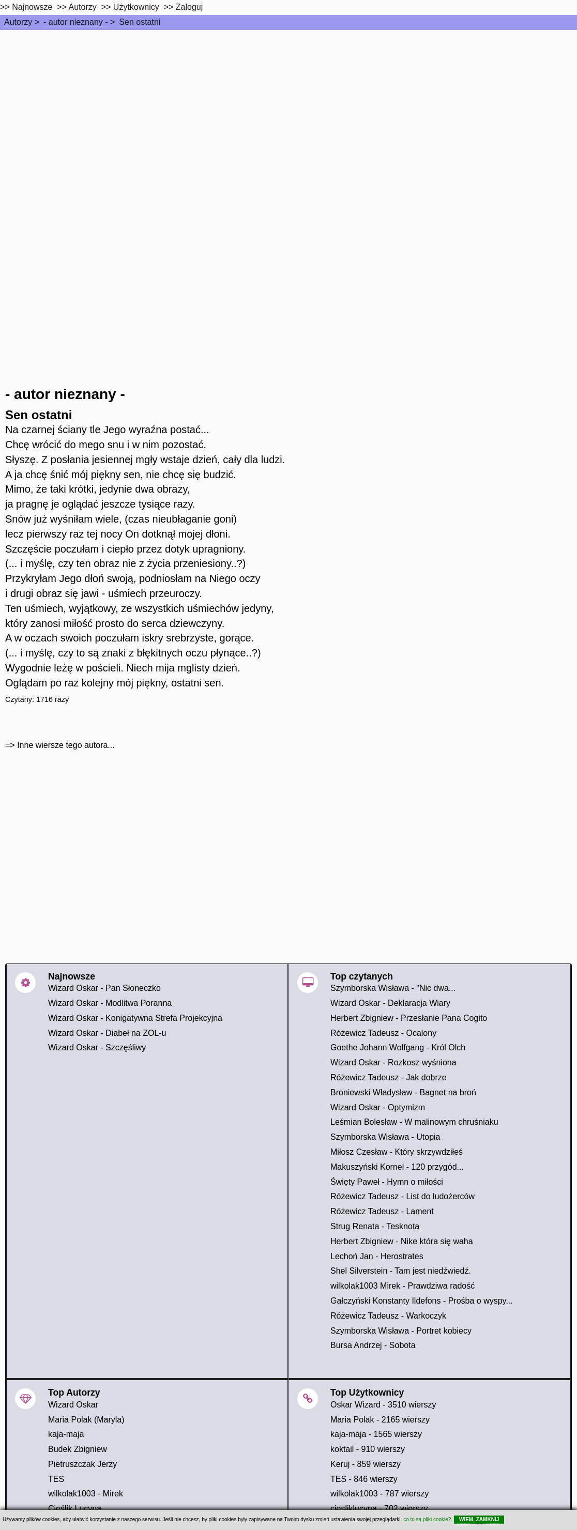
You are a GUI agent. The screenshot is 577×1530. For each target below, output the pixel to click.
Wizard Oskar (73, 1404)
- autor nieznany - (75, 22)
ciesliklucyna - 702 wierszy (379, 1508)
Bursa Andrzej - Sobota (373, 1345)
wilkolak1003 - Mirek (85, 1493)
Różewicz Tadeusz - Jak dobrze (388, 1077)
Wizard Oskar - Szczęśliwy (97, 1047)
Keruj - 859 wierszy (365, 1464)
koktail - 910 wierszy (367, 1449)
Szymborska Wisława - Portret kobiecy (401, 1330)
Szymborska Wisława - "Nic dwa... (392, 988)
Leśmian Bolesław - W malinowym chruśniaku (414, 1122)
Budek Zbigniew (77, 1449)
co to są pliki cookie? (427, 1519)
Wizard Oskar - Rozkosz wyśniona (393, 1062)
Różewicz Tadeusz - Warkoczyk (388, 1315)
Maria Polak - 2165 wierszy (380, 1419)
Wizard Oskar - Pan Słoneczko (104, 988)
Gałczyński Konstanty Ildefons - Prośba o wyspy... (421, 1300)
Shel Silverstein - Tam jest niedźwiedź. (400, 1270)
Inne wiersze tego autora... (66, 745)
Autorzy (18, 22)
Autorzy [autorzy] (83, 7)
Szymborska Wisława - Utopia (385, 1137)
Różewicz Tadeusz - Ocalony (383, 1033)
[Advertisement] (288, 107)
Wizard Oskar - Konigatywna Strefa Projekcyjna (135, 1018)
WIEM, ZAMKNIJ (479, 1519)
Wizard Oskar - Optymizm (377, 1107)
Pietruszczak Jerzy (82, 1464)
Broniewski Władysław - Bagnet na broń (403, 1092)
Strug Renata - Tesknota (374, 1226)
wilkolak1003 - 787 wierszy (379, 1493)
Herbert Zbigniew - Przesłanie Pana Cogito (408, 1018)
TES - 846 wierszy (364, 1479)
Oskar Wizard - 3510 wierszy (383, 1404)
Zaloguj (189, 7)
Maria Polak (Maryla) (86, 1419)
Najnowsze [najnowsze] (32, 7)
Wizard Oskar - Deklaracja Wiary (390, 1003)
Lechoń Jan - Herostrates (376, 1256)
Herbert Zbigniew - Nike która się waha (401, 1241)
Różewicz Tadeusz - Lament (382, 1211)
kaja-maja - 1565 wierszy (376, 1434)
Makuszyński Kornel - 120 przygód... (397, 1166)
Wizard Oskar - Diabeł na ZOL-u (107, 1033)
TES (56, 1479)
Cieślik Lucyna (74, 1508)
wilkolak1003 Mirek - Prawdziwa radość (402, 1285)
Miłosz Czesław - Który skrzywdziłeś (396, 1152)
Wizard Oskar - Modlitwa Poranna (110, 1003)
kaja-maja (66, 1434)
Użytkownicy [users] (136, 7)
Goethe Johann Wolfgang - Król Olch (397, 1047)
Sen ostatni (139, 22)
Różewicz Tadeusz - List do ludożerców (402, 1196)
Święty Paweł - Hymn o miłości (386, 1181)
